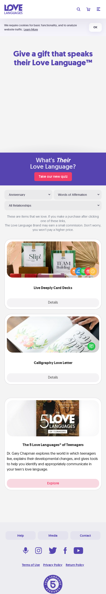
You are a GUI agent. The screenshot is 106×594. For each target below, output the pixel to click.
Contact (85, 536)
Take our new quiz (53, 176)
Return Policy (75, 565)
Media (52, 536)
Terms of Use (31, 565)
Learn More (31, 29)
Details (53, 302)
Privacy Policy (52, 565)
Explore (53, 483)
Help (20, 536)
